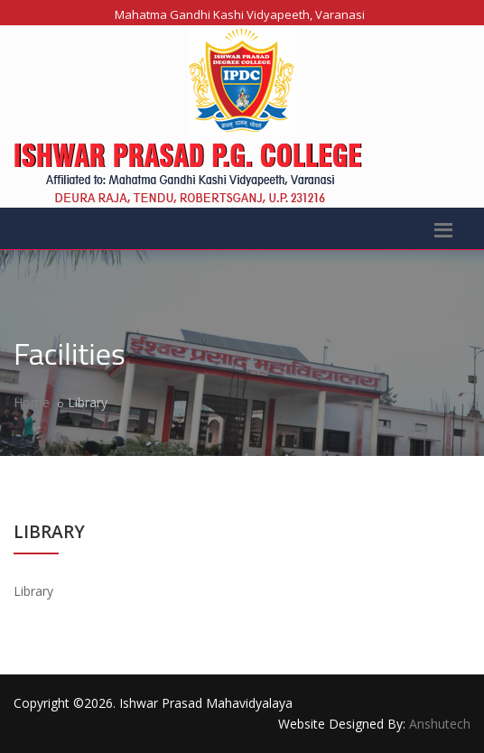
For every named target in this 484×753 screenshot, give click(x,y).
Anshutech (439, 723)
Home (32, 402)
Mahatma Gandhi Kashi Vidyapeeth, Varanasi (240, 14)
